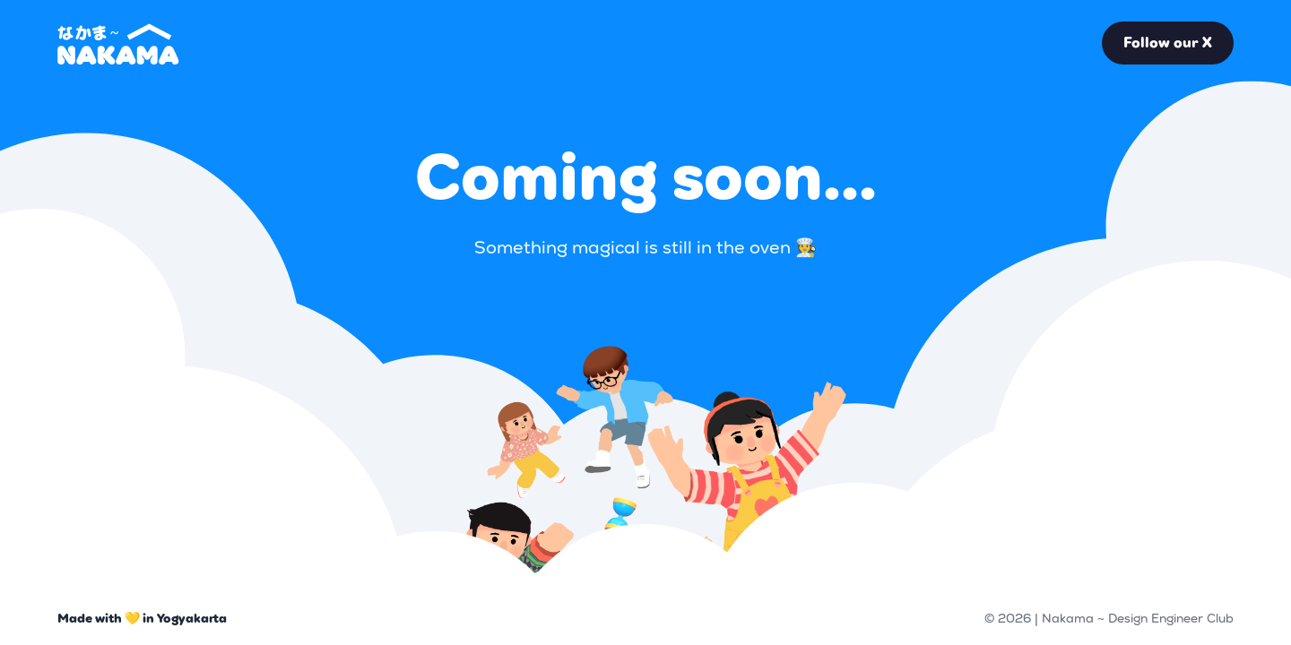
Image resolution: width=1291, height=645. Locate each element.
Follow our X (1167, 42)
